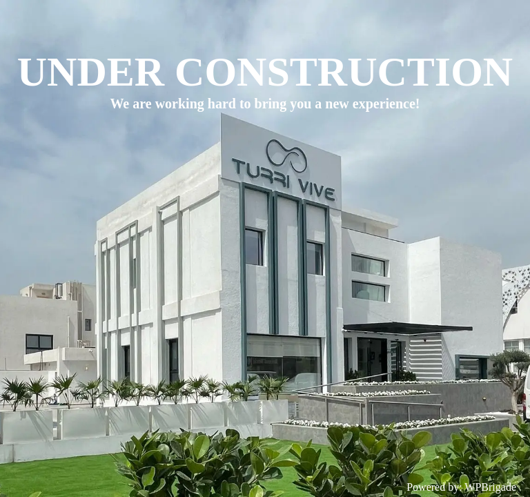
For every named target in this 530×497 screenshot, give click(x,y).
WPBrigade (490, 487)
